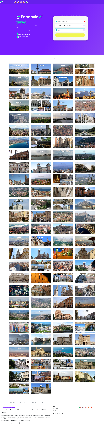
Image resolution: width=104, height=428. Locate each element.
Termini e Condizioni (58, 413)
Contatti (55, 410)
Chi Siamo (55, 408)
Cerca (70, 35)
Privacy (54, 411)
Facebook (3, 423)
